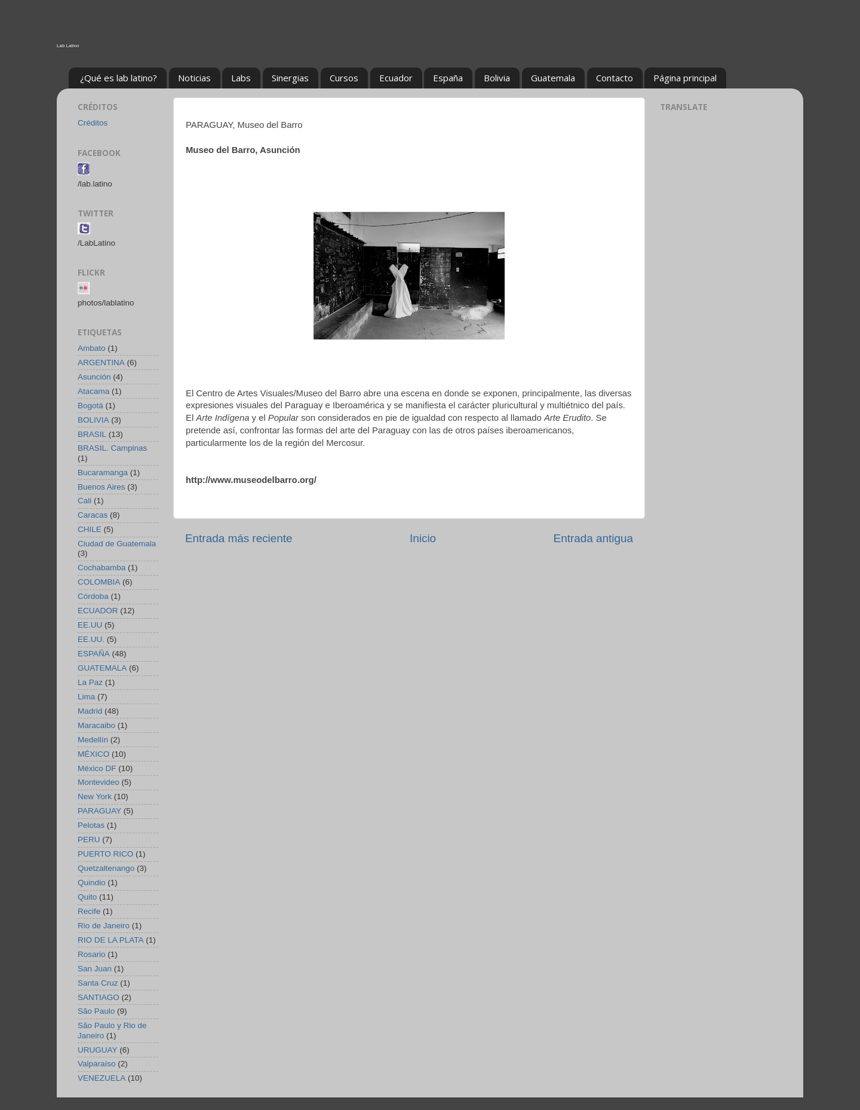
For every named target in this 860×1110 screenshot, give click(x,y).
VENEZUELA (101, 1078)
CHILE (90, 529)
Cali (84, 500)
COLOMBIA (99, 581)
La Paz (90, 682)
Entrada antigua (593, 538)
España (448, 78)
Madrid (90, 711)
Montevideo (98, 782)
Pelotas (91, 825)
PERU (89, 839)
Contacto (614, 78)
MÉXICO (93, 754)
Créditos (93, 122)
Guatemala (553, 78)
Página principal (685, 78)
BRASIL (92, 434)
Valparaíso (97, 1063)
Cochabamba (101, 567)
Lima (86, 696)
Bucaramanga (103, 472)
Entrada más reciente (239, 538)
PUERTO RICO (105, 853)
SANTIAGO (98, 997)
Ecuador (396, 78)
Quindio (92, 882)
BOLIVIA (93, 419)
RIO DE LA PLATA (111, 939)
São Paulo (96, 1011)
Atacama (93, 391)
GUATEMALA (102, 667)
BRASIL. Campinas (112, 448)
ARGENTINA (101, 362)
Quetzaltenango (106, 868)
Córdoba (93, 596)
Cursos (344, 78)
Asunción (94, 376)
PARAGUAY (99, 810)
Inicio (423, 538)
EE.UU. (91, 639)
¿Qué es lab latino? (118, 78)
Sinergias (290, 78)
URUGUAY (98, 1049)
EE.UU (90, 624)
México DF (97, 768)
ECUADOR (98, 610)
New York (95, 796)
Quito (87, 896)
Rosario (92, 954)
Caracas (93, 514)
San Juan (95, 968)
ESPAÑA (94, 653)
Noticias (194, 78)
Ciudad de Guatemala (117, 543)
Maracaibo (96, 725)
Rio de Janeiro (104, 925)
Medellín (93, 739)
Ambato (92, 348)
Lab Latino (68, 45)
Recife (89, 911)
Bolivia (497, 78)
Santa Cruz (98, 982)
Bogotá (90, 405)
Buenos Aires (101, 486)
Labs (241, 78)
